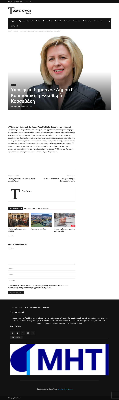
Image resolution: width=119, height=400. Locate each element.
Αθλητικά (14, 26)
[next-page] (12, 235)
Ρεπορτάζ (30, 21)
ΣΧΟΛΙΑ (16, 31)
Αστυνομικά (98, 21)
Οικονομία (76, 21)
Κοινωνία (67, 21)
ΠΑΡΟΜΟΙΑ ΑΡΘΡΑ (15, 208)
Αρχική (13, 21)
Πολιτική (58, 21)
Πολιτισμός (87, 21)
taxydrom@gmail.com (65, 389)
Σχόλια (21, 21)
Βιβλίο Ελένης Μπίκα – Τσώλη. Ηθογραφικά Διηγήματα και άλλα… (59, 180)
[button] (108, 21)
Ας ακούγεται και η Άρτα (38, 229)
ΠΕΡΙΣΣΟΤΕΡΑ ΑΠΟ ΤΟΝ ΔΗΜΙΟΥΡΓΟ (36, 208)
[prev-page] (9, 235)
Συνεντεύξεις (47, 21)
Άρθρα (38, 21)
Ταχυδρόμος (17, 106)
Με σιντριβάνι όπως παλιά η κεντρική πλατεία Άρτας (21, 180)
